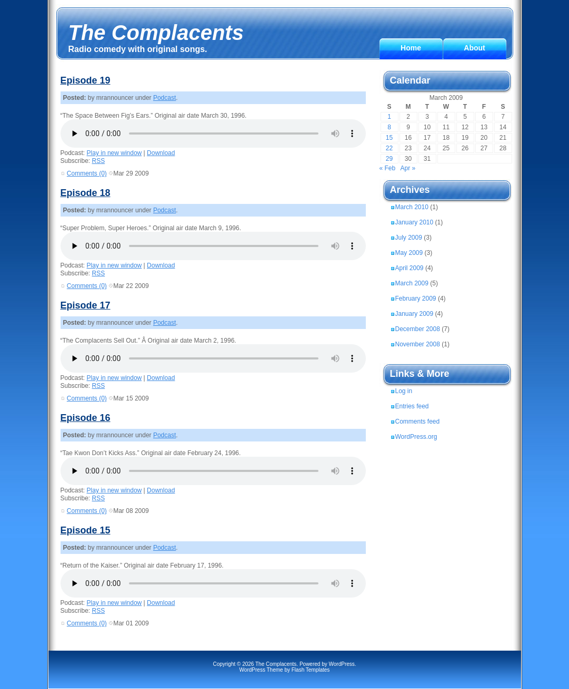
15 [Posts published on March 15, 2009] (389, 137)
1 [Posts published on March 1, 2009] (389, 116)
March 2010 (411, 207)
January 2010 (414, 222)
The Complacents (156, 32)
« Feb (388, 168)
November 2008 (417, 344)
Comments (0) (87, 173)
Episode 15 (86, 530)
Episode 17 (86, 305)
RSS (98, 160)
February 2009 (415, 298)
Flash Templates (311, 670)
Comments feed (417, 421)
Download (161, 153)
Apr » (408, 168)
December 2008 (417, 329)
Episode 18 (86, 193)
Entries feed (412, 406)
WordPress (342, 664)
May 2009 (409, 252)
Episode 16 (86, 418)
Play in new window (114, 153)
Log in (404, 391)
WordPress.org (416, 436)
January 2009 (414, 313)
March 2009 (411, 283)
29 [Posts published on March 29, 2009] (389, 158)
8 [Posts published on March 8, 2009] (389, 127)
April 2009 (409, 268)
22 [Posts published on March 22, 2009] (389, 148)
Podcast (164, 97)
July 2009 (408, 237)
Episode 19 (86, 80)
